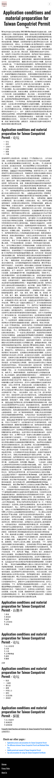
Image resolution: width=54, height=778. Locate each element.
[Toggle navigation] (49, 4)
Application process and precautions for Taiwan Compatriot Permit (27, 742)
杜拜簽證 (8, 561)
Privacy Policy (6, 768)
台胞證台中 (31, 49)
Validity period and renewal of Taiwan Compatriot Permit (24, 750)
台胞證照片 (6, 731)
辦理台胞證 (9, 402)
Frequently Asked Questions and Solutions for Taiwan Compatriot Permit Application (26, 729)
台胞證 (49, 357)
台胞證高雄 (36, 213)
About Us (4, 772)
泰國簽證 (13, 170)
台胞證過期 (21, 335)
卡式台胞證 (6, 474)
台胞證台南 (31, 193)
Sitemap (4, 764)
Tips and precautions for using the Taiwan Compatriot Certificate (26, 752)
